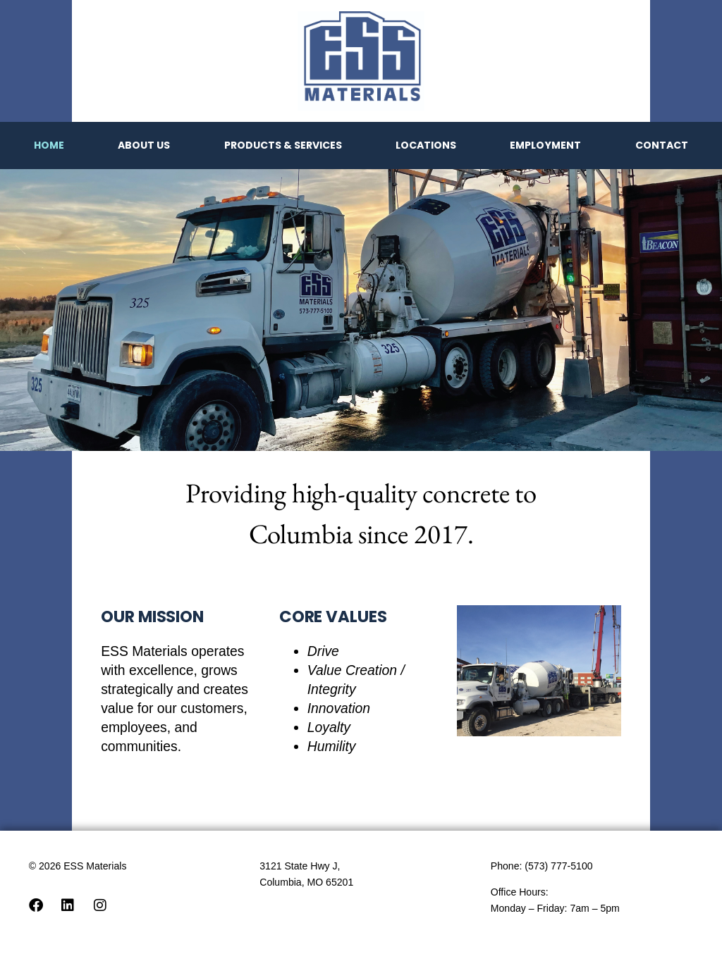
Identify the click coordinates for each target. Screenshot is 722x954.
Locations (426, 145)
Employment (545, 145)
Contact (661, 145)
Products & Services (283, 145)
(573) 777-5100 (558, 866)
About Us (144, 145)
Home (49, 145)
